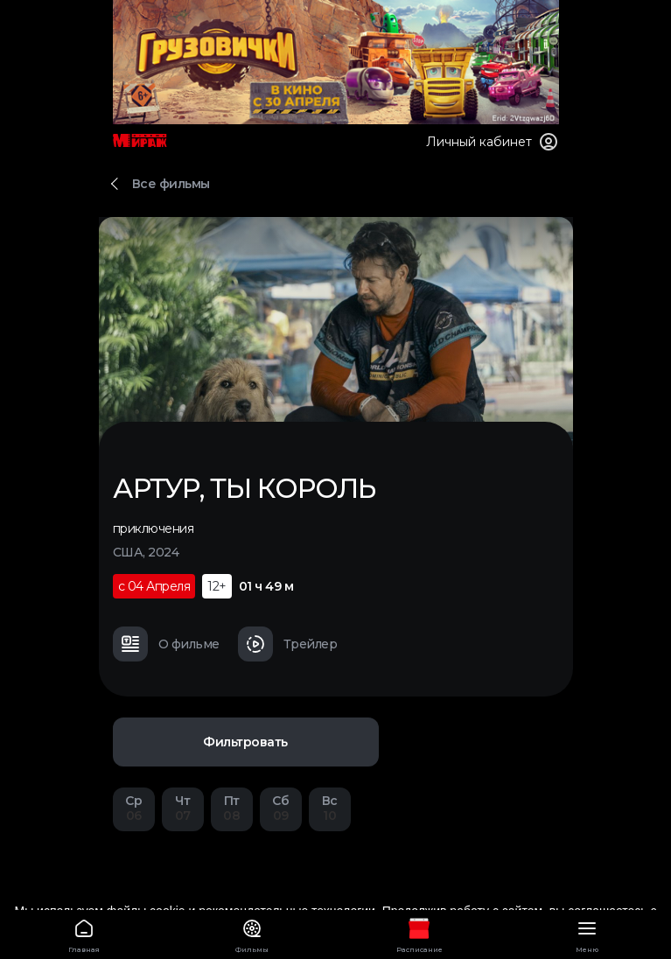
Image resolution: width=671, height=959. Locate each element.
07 (183, 808)
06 (134, 808)
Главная (84, 933)
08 (232, 808)
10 (330, 808)
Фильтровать (245, 742)
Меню (587, 933)
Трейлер (288, 644)
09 (281, 808)
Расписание (420, 933)
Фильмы (252, 933)
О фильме (166, 644)
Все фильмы (171, 184)
